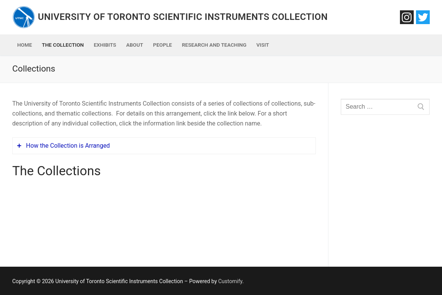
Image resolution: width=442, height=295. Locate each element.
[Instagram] (407, 17)
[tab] (164, 145)
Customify (230, 281)
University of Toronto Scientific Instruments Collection (183, 16)
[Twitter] (423, 17)
